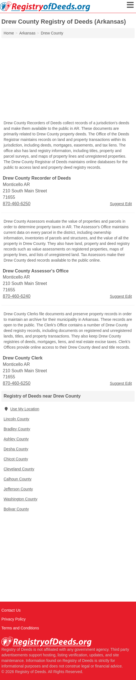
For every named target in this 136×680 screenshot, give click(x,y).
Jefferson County (18, 489)
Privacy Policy (13, 619)
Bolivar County (16, 509)
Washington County (20, 499)
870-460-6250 (17, 203)
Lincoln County (16, 419)
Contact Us (11, 610)
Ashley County (16, 439)
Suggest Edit (121, 204)
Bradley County (17, 429)
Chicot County (16, 459)
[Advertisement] (68, 80)
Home (9, 33)
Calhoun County (17, 479)
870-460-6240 (17, 296)
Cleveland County (19, 469)
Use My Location (21, 409)
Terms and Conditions (20, 628)
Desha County (16, 449)
